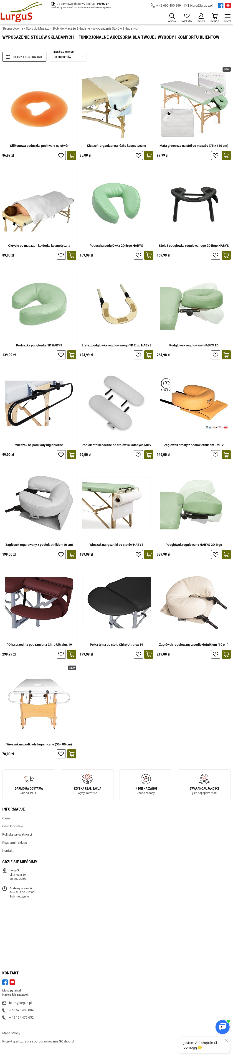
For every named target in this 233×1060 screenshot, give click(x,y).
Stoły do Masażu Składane (71, 28)
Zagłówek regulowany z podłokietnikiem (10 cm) (193, 644)
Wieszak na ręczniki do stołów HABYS (116, 545)
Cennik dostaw (12, 826)
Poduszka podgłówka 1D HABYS (39, 345)
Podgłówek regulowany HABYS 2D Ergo (194, 545)
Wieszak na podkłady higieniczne (39, 445)
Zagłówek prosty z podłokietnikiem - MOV (194, 445)
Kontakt (8, 850)
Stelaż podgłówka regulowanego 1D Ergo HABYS (116, 345)
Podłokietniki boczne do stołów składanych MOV (116, 445)
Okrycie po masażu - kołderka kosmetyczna (39, 245)
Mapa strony (11, 1033)
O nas (6, 818)
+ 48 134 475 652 (21, 1017)
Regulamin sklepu (14, 842)
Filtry (14, 57)
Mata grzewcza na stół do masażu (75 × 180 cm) (194, 145)
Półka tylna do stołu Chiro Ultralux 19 (116, 644)
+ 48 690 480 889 (168, 5)
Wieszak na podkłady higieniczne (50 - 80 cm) (39, 744)
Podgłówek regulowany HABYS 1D (193, 345)
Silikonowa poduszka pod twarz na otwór (39, 145)
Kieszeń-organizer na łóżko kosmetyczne (116, 145)
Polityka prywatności (17, 834)
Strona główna (12, 28)
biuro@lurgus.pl (201, 5)
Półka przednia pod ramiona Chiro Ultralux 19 (39, 644)
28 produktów (62, 56)
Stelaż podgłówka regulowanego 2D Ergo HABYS (194, 245)
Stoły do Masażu (38, 28)
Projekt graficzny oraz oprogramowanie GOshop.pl (38, 1041)
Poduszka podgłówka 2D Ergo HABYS (116, 245)
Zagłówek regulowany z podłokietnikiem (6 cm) (39, 545)
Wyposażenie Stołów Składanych (116, 28)
